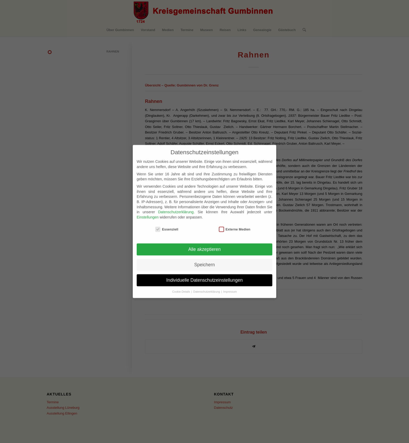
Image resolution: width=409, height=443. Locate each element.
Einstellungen (148, 211)
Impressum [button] (230, 285)
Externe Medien (234, 222)
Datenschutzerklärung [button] (207, 285)
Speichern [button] (204, 258)
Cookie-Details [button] (181, 285)
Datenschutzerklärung (176, 206)
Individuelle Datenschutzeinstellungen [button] (204, 274)
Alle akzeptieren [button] (204, 243)
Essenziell (166, 222)
